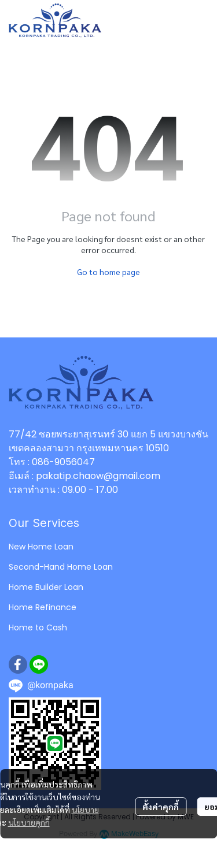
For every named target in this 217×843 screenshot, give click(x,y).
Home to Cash (38, 627)
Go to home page (108, 271)
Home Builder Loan (46, 587)
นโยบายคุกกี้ (29, 822)
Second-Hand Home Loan (61, 567)
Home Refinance (42, 607)
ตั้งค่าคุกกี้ (160, 806)
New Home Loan (41, 546)
